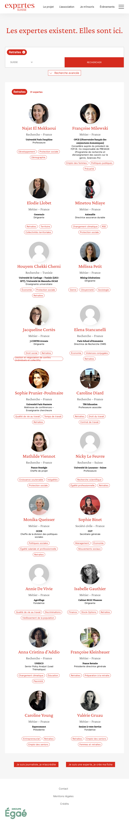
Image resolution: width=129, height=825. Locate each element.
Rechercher (94, 62)
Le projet (48, 6)
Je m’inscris (87, 6)
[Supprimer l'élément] (23, 52)
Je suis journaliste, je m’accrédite (36, 764)
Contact (63, 788)
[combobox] (64, 52)
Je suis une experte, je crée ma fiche (91, 764)
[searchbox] (54, 52)
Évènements (107, 6)
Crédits (64, 803)
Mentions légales (63, 796)
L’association (66, 6)
